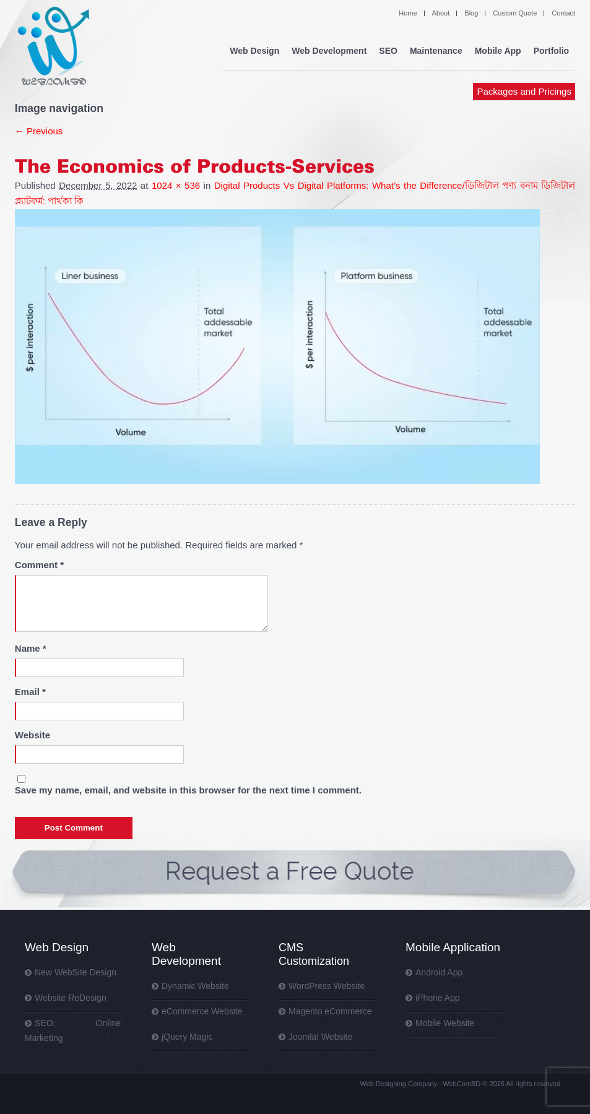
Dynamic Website (195, 986)
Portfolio (552, 51)
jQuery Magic (187, 1037)
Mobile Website (444, 1023)
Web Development (329, 51)
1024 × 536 (176, 185)
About (441, 13)
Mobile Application (453, 947)
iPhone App (437, 998)
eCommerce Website (202, 1011)
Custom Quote (515, 13)
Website (32, 735)
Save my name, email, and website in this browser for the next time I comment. (188, 790)
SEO (388, 51)
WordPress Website (326, 986)
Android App (438, 972)
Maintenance (436, 51)
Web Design (254, 51)
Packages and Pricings (524, 91)
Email (30, 691)
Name (30, 648)
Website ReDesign (70, 998)
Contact (563, 13)
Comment (39, 564)
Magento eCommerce (330, 1011)
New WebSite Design (75, 972)
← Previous (39, 131)
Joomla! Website (320, 1037)
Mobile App (498, 51)
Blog (471, 13)
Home (408, 13)
